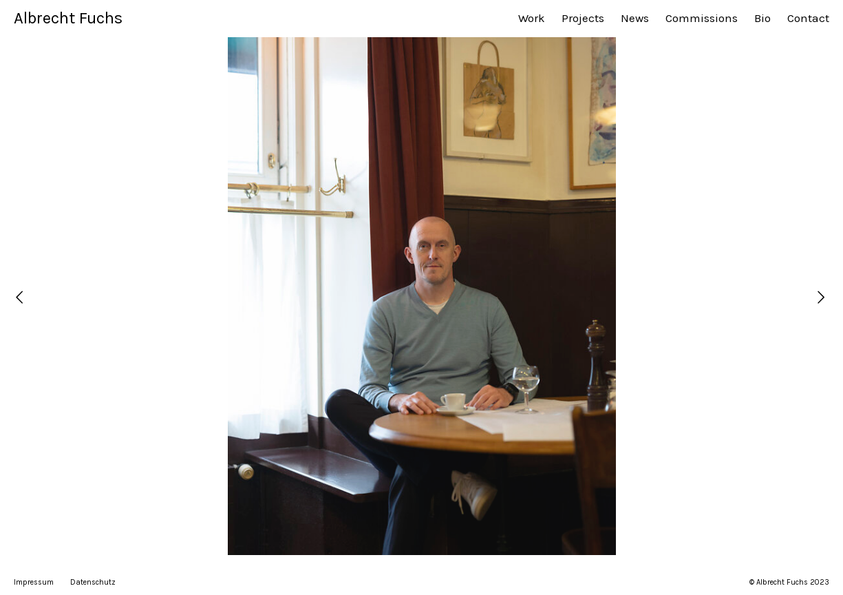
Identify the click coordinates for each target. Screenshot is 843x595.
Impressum (34, 582)
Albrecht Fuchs (68, 18)
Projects (583, 18)
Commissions (701, 18)
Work (531, 18)
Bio (762, 18)
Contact (808, 18)
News (635, 18)
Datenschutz (93, 582)
